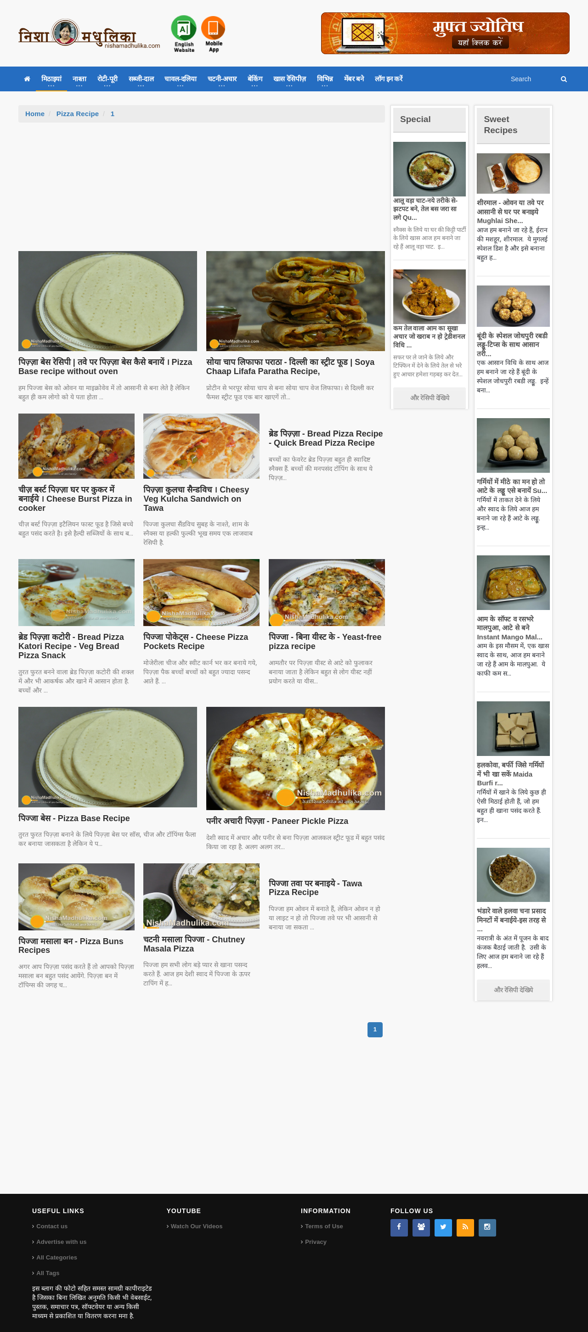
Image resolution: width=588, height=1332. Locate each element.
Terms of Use (323, 1217)
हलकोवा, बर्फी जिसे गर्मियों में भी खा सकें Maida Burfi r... (512, 774)
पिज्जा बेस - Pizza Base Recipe (71, 809)
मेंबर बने (354, 79)
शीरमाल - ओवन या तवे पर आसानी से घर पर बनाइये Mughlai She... (508, 211)
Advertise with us (61, 1232)
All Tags (47, 1263)
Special (417, 118)
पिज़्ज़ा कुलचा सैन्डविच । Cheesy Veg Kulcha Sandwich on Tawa (201, 494)
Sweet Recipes (502, 124)
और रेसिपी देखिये (429, 398)
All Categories (56, 1248)
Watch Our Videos (196, 1217)
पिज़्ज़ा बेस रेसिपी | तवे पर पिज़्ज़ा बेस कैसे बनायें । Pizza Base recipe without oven (101, 367)
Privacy (315, 1232)
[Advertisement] (202, 191)
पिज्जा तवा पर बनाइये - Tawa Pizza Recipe (324, 879)
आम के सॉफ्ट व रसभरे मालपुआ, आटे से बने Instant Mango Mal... (508, 628)
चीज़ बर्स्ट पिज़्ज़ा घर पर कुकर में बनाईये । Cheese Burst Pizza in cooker (76, 494)
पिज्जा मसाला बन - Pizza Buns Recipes (68, 937)
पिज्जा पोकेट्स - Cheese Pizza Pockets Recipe (193, 633)
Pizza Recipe (77, 114)
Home (35, 114)
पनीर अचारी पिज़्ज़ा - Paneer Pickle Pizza (274, 812)
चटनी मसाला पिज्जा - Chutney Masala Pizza (192, 935)
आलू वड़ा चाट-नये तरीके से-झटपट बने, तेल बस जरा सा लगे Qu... (428, 209)
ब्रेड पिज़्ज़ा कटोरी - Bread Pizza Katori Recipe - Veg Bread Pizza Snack (68, 637)
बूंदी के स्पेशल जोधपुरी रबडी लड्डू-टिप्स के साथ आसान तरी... (510, 345)
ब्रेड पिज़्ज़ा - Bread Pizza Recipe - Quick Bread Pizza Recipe (326, 438)
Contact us (51, 1217)
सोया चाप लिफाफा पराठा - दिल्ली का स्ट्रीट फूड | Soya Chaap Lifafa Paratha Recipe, (287, 367)
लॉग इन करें (388, 79)
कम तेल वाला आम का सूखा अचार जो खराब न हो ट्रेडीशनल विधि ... (427, 336)
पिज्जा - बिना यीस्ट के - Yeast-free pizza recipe (323, 633)
